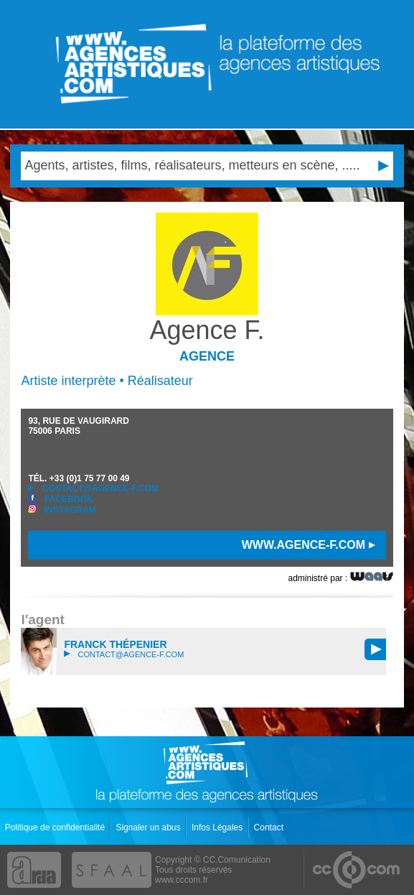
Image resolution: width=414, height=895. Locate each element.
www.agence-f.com (308, 545)
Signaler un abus (149, 827)
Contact (270, 827)
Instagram (61, 510)
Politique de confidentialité (56, 827)
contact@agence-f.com (93, 488)
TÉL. (78, 478)
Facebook (60, 499)
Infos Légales (218, 827)
